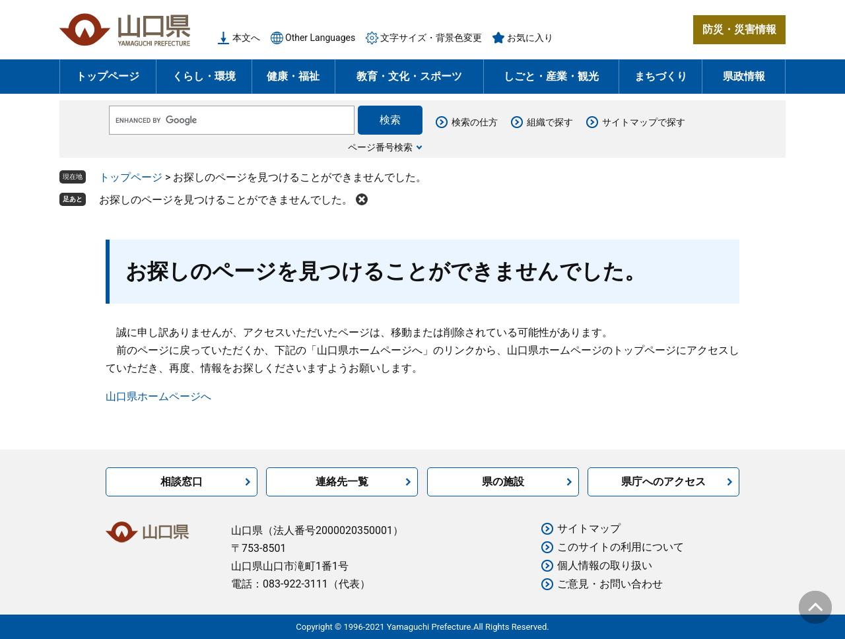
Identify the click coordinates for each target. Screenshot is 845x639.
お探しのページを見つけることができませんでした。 (226, 199)
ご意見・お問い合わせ (610, 584)
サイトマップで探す (643, 122)
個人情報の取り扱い (604, 565)
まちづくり (660, 76)
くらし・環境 (204, 76)
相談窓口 (181, 481)
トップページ (107, 76)
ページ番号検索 (380, 147)
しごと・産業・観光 (551, 76)
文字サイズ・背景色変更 (431, 37)
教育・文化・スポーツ (409, 76)
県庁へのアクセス (663, 481)
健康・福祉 (293, 76)
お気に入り (530, 37)
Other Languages (320, 37)
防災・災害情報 (739, 29)
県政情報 (744, 76)
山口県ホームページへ (158, 396)
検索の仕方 (475, 122)
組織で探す (550, 122)
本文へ (246, 37)
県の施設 (503, 481)
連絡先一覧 (342, 481)
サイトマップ (589, 528)
